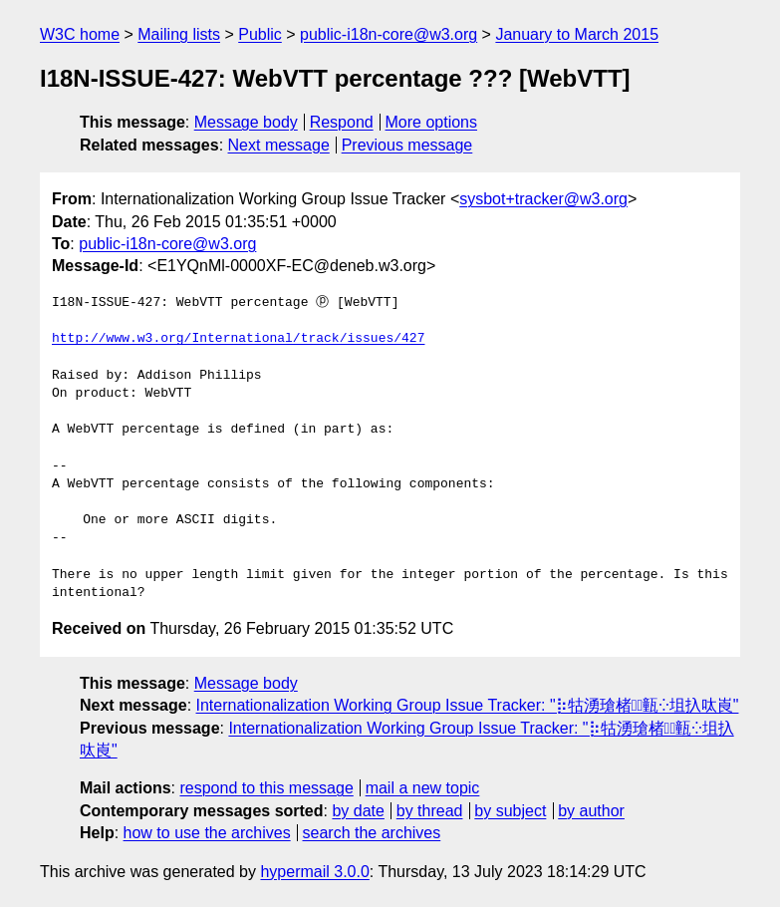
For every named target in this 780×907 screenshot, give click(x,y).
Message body (246, 122)
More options (432, 122)
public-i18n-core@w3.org (388, 34)
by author (591, 810)
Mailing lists (178, 34)
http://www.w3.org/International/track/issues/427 (238, 339)
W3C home (80, 34)
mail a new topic (423, 787)
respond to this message (266, 787)
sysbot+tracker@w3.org (543, 198)
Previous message (407, 145)
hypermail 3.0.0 (314, 871)
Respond (342, 122)
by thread (429, 810)
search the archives (372, 832)
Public (260, 34)
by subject (510, 810)
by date (358, 810)
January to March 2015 (576, 34)
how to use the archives (207, 832)
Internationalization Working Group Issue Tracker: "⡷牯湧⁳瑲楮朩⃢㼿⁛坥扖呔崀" (467, 705)
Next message (279, 145)
